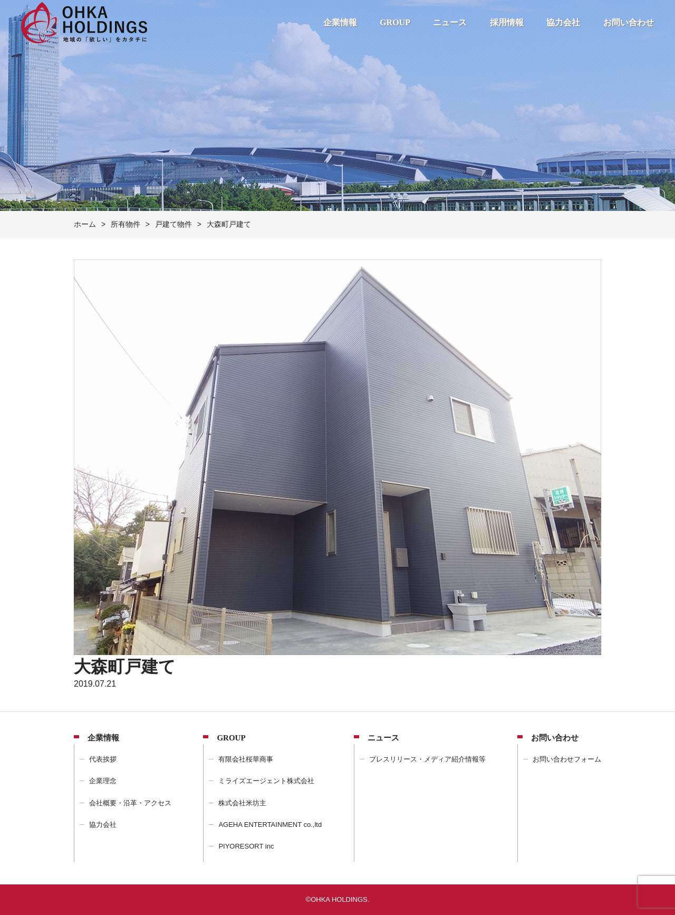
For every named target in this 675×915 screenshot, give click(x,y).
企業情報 (340, 22)
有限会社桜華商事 (245, 759)
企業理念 (103, 781)
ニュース (450, 22)
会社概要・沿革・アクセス (130, 803)
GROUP (395, 22)
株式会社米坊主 (242, 803)
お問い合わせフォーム (567, 759)
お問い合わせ (628, 22)
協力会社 (563, 22)
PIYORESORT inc (246, 846)
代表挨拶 (103, 759)
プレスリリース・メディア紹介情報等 (427, 759)
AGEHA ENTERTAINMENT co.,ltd (270, 825)
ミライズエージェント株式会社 (266, 781)
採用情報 (507, 22)
